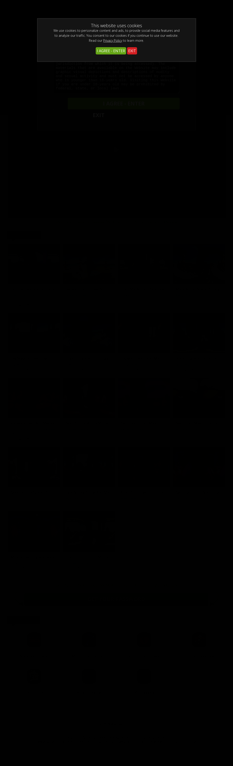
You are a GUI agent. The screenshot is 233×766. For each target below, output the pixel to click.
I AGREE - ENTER (111, 50)
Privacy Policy (112, 40)
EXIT (132, 50)
